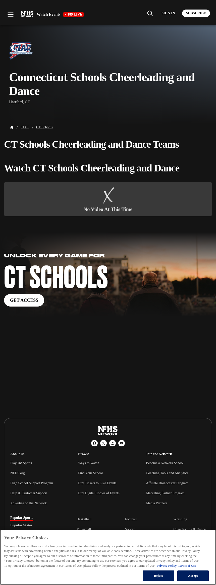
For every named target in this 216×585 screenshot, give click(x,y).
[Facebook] (94, 443)
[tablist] (35, 525)
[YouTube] (121, 443)
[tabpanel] (141, 529)
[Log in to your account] (168, 13)
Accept (193, 575)
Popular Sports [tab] (21, 518)
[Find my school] (149, 13)
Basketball (84, 519)
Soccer (130, 529)
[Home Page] (12, 127)
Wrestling (180, 519)
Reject (158, 575)
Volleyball (84, 529)
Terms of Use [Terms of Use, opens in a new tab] (187, 565)
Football (131, 519)
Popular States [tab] (21, 525)
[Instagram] (112, 443)
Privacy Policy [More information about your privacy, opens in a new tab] (167, 565)
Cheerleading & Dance (189, 529)
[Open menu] (10, 14)
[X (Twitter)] (103, 443)
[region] (108, 557)
